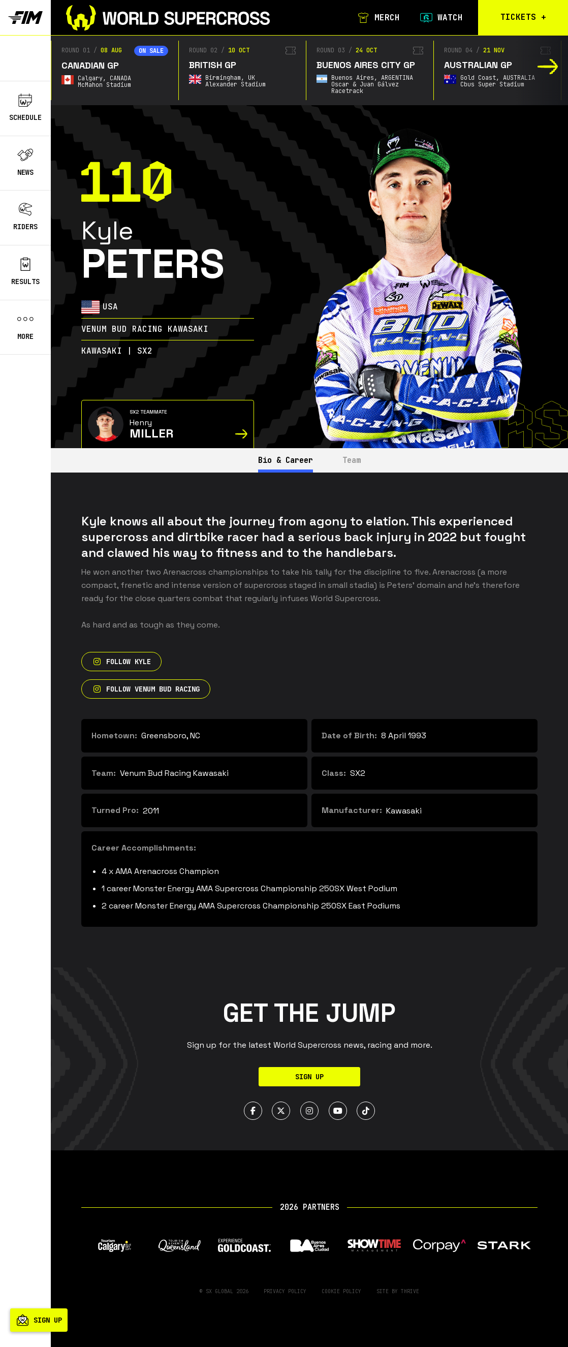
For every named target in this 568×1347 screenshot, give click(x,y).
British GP (212, 65)
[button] (548, 66)
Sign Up (309, 1076)
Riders (25, 217)
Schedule (25, 107)
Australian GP (478, 65)
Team (355, 460)
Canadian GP (90, 65)
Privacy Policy (285, 1291)
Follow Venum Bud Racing (146, 689)
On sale (151, 51)
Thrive (410, 1291)
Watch (440, 18)
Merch (377, 18)
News (25, 162)
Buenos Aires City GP (366, 65)
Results (25, 272)
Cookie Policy (341, 1291)
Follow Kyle (121, 661)
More (25, 326)
